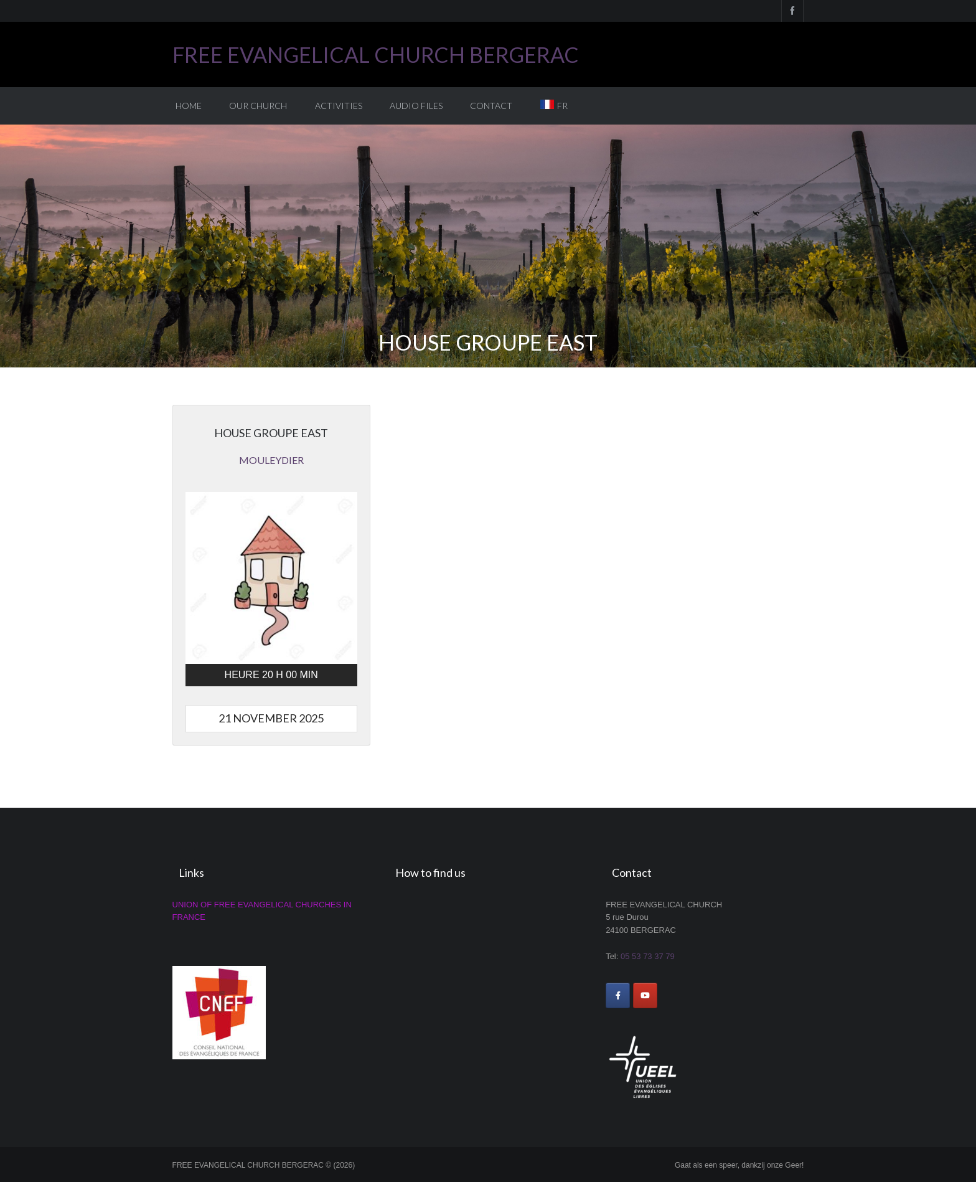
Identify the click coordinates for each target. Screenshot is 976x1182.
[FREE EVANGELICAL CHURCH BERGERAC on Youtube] (645, 995)
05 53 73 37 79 (648, 956)
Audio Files (416, 105)
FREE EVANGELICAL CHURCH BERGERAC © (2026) (263, 1165)
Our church (258, 105)
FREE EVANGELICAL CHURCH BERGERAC (375, 54)
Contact (491, 105)
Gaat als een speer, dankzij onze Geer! (739, 1165)
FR (562, 105)
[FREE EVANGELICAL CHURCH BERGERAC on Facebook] (618, 995)
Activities (338, 105)
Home (189, 105)
